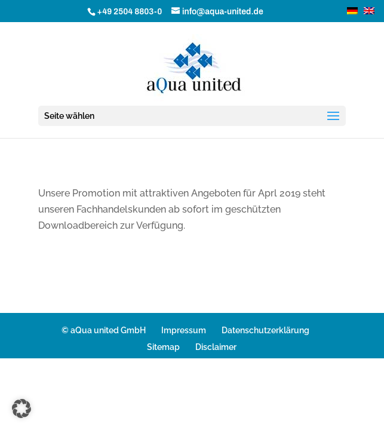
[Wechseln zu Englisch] (366, 11)
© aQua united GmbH (104, 330)
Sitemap (163, 347)
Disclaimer (215, 347)
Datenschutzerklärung (265, 330)
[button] (21, 408)
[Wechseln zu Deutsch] (349, 11)
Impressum (183, 330)
